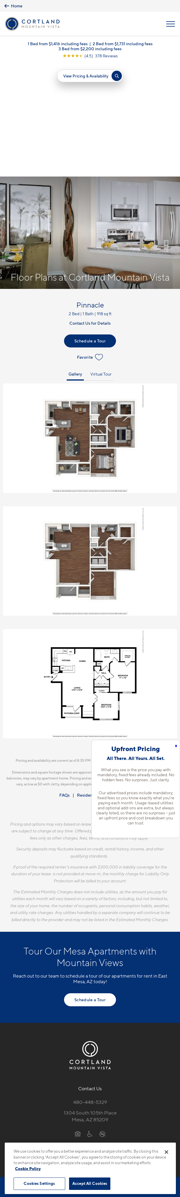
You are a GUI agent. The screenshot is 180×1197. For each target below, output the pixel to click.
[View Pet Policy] (90, 1033)
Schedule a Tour (90, 227)
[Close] (166, 1152)
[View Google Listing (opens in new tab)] (90, 55)
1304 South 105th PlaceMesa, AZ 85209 (90, 1003)
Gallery (75, 260)
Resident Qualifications (99, 682)
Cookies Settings (39, 1183)
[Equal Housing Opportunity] (78, 1021)
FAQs (64, 682)
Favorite (90, 244)
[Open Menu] (170, 24)
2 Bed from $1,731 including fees (123, 43)
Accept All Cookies (89, 1183)
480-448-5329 (90, 989)
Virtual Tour (101, 260)
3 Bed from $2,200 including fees (90, 48)
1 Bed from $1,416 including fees (58, 43)
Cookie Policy (28, 1168)
